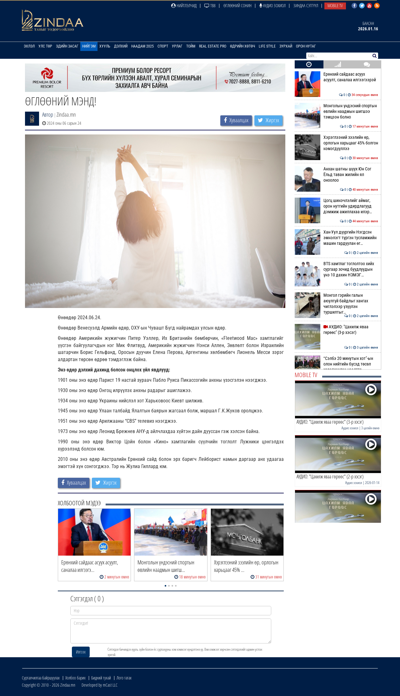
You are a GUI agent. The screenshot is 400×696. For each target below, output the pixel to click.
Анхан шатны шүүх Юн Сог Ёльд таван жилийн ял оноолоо (336, 174)
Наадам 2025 (142, 46)
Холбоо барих (75, 678)
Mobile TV (335, 5)
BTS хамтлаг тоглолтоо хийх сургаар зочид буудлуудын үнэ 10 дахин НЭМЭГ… (336, 269)
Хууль (104, 46)
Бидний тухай (101, 678)
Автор (47, 114)
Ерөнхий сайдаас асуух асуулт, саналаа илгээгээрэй (336, 77)
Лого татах (124, 678)
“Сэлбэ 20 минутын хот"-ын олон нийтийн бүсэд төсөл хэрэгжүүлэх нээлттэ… (336, 364)
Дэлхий (121, 46)
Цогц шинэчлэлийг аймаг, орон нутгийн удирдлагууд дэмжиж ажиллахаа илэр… (336, 206)
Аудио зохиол (272, 5)
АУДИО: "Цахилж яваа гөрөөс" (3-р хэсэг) (336, 329)
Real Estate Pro (212, 46)
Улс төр (45, 46)
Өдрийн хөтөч (242, 46)
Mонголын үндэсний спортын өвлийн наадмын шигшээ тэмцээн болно (336, 111)
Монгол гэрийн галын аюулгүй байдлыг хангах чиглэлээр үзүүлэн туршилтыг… (336, 303)
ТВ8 (210, 5)
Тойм (190, 46)
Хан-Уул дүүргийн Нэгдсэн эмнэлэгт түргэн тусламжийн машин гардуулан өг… (336, 237)
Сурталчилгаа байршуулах (41, 678)
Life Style (267, 46)
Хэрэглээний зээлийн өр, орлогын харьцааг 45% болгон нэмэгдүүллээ (336, 143)
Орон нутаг (306, 46)
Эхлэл (29, 46)
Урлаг (177, 46)
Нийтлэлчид (184, 5)
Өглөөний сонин (237, 5)
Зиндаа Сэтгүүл (305, 5)
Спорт (163, 46)
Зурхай (285, 46)
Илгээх (81, 652)
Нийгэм (89, 46)
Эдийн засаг (67, 46)
